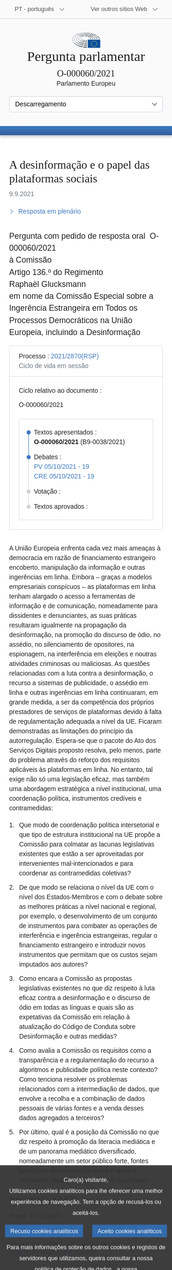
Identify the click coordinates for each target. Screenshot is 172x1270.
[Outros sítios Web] (124, 9)
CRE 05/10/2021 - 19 (64, 476)
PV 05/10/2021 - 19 (61, 466)
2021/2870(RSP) (75, 356)
